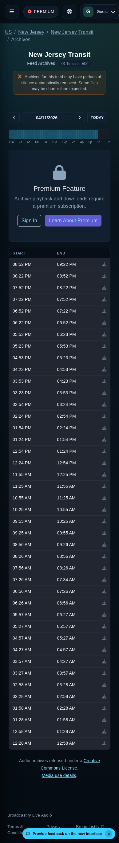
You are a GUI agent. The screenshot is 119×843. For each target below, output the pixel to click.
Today (97, 118)
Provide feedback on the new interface (64, 834)
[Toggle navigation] (11, 11)
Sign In (29, 220)
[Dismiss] (108, 833)
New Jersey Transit (72, 32)
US (8, 32)
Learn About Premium (73, 220)
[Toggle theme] (69, 11)
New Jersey (31, 32)
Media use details (59, 775)
